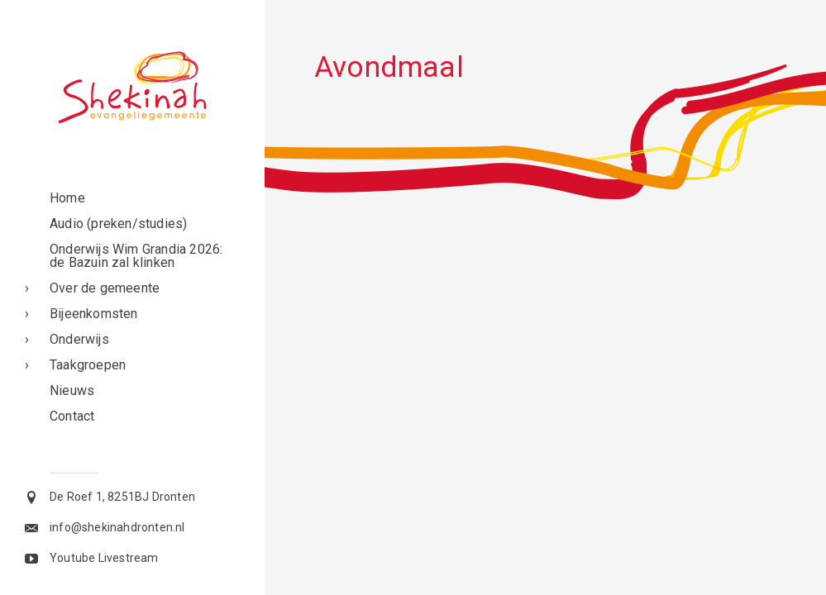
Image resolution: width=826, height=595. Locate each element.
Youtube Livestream (104, 557)
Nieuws (72, 390)
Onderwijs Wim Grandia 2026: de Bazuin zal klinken (136, 255)
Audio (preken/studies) (118, 223)
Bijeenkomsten (94, 313)
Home (67, 198)
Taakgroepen (88, 365)
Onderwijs (79, 339)
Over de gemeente (105, 288)
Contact (72, 416)
